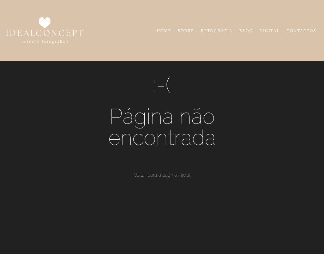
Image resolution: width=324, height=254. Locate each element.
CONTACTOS (301, 30)
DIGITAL (269, 30)
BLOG (246, 30)
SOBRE (186, 30)
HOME (164, 30)
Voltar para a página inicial (162, 175)
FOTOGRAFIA (217, 30)
